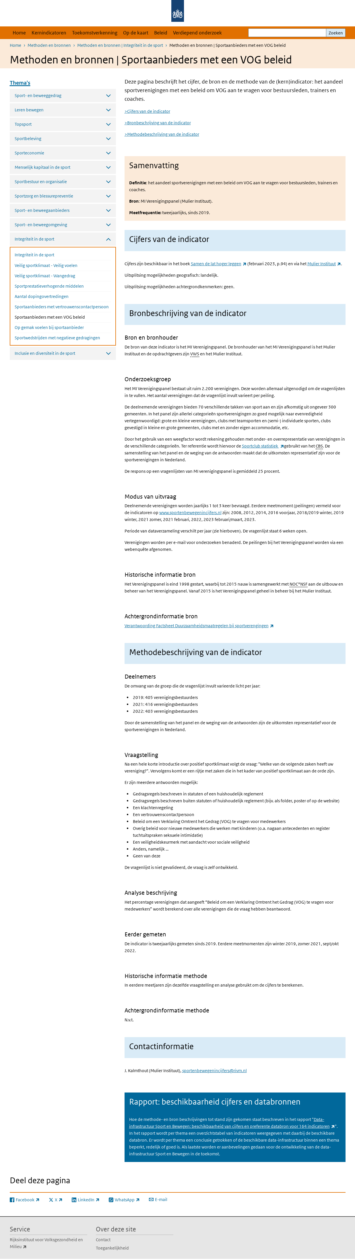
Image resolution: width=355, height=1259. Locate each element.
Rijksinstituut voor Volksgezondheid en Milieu (46, 1243)
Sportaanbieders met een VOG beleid (63, 316)
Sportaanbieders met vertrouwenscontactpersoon (62, 306)
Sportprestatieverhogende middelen (49, 286)
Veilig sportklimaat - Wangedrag (45, 275)
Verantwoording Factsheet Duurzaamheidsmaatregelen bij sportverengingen (199, 625)
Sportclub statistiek (263, 446)
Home (19, 33)
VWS (194, 354)
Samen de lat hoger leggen (219, 263)
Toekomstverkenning (94, 33)
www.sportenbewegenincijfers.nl (190, 512)
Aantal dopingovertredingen (42, 296)
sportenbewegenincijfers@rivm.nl (214, 1070)
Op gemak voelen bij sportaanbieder (49, 327)
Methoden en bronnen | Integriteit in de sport (120, 45)
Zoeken (336, 33)
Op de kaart (135, 33)
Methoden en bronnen (49, 45)
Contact (103, 1239)
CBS (319, 446)
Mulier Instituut (324, 263)
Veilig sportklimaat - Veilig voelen (46, 265)
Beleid (160, 33)
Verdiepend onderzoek (197, 33)
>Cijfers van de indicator (147, 111)
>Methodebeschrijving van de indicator (162, 134)
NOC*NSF (298, 584)
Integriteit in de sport (34, 254)
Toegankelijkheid (112, 1248)
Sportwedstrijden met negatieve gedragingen (57, 337)
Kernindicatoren (49, 33)
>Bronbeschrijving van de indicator (158, 122)
